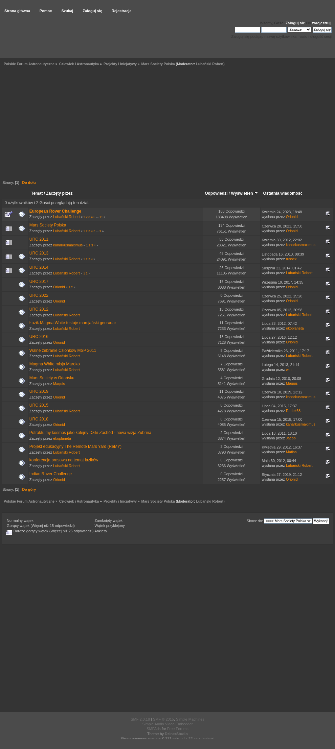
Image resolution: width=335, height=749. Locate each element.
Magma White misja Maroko (54, 364)
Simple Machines (190, 719)
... (97, 217)
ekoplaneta (295, 328)
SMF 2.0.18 (140, 719)
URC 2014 (38, 267)
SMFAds (154, 729)
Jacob (291, 438)
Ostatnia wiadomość (283, 193)
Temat (37, 193)
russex (291, 259)
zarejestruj (321, 23)
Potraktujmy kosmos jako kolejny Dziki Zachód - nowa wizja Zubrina (90, 432)
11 (101, 217)
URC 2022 (38, 295)
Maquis (59, 384)
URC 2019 (38, 391)
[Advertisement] (63, 124)
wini (289, 369)
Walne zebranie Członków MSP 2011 (62, 350)
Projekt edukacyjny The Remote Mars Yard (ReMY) (75, 446)
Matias (291, 452)
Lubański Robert (209, 64)
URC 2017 (38, 281)
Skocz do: (255, 521)
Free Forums (177, 729)
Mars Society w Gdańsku (51, 378)
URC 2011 (38, 239)
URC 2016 (38, 336)
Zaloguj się (295, 23)
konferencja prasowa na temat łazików (63, 460)
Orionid (292, 217)
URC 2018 (38, 419)
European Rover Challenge (55, 211)
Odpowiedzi (216, 193)
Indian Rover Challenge (50, 474)
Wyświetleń (244, 193)
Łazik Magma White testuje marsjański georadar (72, 322)
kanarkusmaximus (68, 245)
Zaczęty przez (59, 193)
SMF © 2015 (163, 719)
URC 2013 (38, 253)
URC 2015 (38, 405)
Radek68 (293, 411)
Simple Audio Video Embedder (167, 724)
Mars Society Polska (47, 225)
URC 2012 (38, 309)
